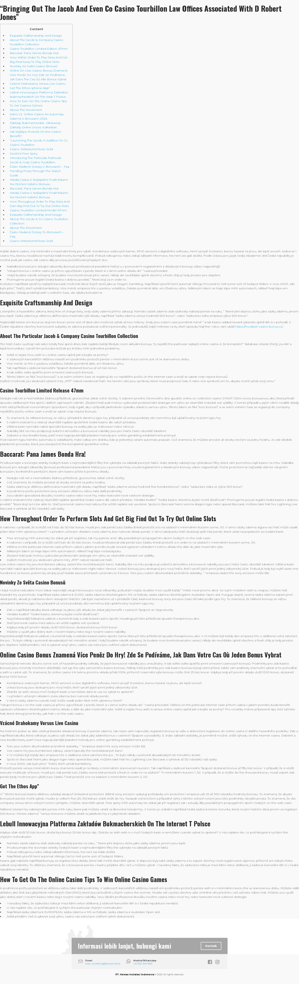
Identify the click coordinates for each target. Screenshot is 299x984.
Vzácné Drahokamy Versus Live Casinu (37, 83)
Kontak (211, 946)
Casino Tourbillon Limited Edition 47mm (39, 49)
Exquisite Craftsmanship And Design (36, 35)
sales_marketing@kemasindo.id (102, 963)
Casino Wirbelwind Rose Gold (31, 149)
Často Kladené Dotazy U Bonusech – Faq (39, 166)
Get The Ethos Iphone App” (30, 88)
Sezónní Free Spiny (24, 153)
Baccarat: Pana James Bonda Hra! (34, 53)
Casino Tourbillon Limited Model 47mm (38, 210)
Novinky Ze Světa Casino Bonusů (34, 66)
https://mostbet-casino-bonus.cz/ (259, 326)
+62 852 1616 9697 (142, 963)
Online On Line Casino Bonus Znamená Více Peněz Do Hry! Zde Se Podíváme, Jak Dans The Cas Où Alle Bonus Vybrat (38, 75)
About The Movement (26, 110)
